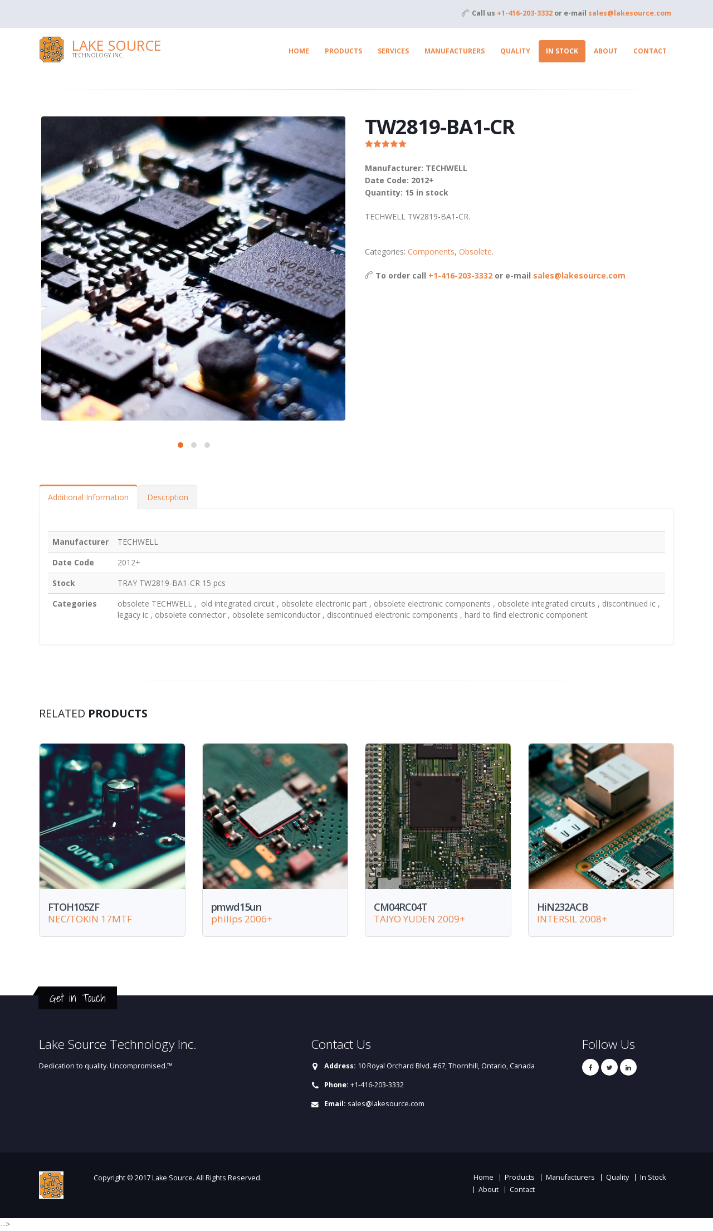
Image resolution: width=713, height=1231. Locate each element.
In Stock (562, 51)
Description (167, 497)
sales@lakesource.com (629, 13)
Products (343, 51)
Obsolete (475, 251)
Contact (650, 51)
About (606, 51)
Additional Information (88, 497)
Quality (515, 51)
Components (431, 251)
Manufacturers (454, 51)
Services (393, 51)
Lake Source (117, 45)
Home (299, 51)
